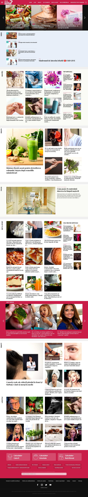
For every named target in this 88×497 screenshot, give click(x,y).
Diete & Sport (54, 2)
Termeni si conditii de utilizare (13, 481)
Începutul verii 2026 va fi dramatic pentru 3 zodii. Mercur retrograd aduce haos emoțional (68, 257)
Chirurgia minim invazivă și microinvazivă (27, 42)
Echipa (68, 481)
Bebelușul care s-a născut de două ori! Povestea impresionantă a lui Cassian (14, 118)
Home (30, 2)
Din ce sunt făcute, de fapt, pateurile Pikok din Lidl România (68, 105)
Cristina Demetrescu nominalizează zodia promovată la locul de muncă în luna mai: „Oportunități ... (67, 87)
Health (39, 2)
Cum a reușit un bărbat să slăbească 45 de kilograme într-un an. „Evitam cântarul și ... (33, 243)
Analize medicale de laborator (21, 464)
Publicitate (50, 481)
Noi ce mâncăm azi (64, 2)
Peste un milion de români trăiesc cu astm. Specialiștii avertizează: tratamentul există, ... (52, 119)
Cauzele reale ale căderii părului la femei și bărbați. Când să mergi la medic (24, 383)
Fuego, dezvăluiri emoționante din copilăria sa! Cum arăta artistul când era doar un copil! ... (14, 419)
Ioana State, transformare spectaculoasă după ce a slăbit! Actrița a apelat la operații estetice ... (67, 238)
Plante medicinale (57, 464)
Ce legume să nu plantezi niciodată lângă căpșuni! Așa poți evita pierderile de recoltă (67, 248)
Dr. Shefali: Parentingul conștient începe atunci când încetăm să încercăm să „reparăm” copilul (69, 333)
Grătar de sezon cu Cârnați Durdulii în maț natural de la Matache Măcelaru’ (26, 34)
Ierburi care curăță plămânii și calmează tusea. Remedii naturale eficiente (72, 178)
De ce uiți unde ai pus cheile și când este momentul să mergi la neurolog (53, 149)
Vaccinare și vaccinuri (76, 467)
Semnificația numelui (59, 467)
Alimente (9, 464)
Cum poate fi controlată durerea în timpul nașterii (68, 190)
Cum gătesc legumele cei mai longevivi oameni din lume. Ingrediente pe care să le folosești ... (52, 296)
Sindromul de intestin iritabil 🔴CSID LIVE (57, 60)
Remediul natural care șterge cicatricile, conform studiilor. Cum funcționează (53, 178)
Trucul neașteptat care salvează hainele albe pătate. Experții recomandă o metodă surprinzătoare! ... (68, 228)
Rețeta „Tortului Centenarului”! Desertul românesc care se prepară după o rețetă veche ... (52, 269)
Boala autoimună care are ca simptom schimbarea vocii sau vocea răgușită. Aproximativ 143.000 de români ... (72, 151)
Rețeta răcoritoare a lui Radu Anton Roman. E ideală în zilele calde (33, 295)
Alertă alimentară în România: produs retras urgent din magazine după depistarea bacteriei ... (14, 93)
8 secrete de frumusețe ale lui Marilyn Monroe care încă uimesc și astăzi (73, 391)
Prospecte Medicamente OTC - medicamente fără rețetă (18, 467)
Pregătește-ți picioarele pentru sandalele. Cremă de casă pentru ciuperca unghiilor (53, 365)
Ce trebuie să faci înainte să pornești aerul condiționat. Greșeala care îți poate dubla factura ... (67, 97)
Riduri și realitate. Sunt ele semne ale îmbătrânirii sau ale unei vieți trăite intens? (72, 364)
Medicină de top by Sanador (77, 2)
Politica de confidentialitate (28, 481)
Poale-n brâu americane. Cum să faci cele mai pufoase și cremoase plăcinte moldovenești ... (32, 269)
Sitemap (80, 481)
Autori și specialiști (60, 481)
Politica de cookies (41, 481)
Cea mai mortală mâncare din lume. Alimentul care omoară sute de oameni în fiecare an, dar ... (14, 243)
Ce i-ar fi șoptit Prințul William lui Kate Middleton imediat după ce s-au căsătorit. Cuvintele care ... (68, 77)
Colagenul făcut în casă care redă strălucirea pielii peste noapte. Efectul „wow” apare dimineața (53, 392)
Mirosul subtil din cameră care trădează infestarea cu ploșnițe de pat (53, 445)
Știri (35, 2)
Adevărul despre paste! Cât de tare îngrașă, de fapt (52, 241)
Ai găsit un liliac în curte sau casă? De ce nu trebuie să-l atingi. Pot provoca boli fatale (68, 117)
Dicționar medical (45, 464)
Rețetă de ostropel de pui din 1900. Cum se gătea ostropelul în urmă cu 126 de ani (14, 269)
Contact (74, 481)
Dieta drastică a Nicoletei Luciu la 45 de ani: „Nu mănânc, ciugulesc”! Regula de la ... (53, 419)
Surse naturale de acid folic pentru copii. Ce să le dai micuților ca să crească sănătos (18, 333)
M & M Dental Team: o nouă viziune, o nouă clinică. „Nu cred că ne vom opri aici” (26, 52)
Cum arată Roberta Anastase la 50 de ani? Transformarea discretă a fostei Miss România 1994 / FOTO (68, 266)
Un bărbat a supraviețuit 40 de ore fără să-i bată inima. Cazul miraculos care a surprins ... (33, 93)
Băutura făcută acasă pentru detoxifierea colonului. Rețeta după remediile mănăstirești (23, 170)
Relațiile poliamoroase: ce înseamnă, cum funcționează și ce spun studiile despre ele (33, 119)
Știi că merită (46, 2)
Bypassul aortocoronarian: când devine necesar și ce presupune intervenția (27, 60)
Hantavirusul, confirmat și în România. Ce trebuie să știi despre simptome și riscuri (52, 93)
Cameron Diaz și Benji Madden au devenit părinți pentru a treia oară (72, 445)
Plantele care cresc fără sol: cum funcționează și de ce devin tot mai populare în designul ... (34, 446)
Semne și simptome (42, 467)
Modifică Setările (44, 487)
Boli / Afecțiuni (35, 464)
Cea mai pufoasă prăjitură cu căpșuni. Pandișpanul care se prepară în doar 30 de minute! (14, 296)
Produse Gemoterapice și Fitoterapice (73, 464)
